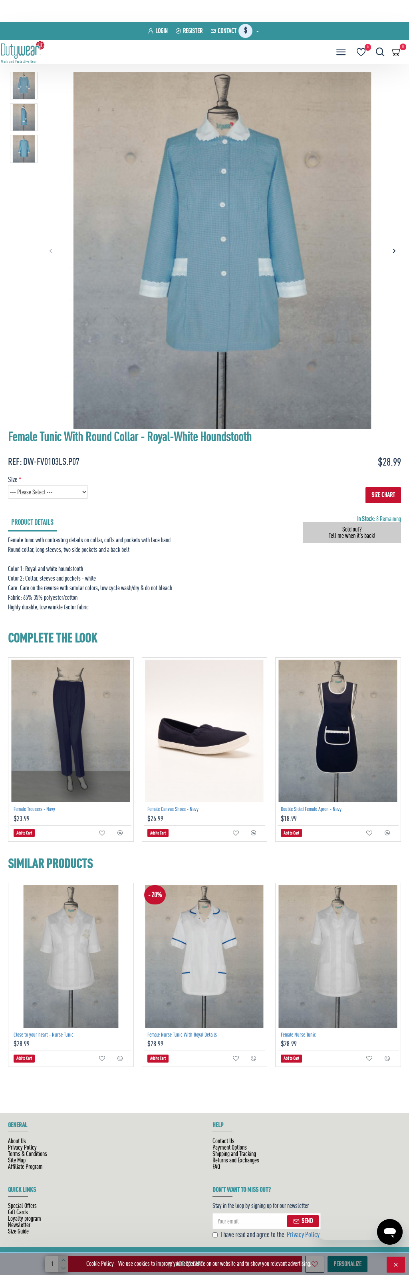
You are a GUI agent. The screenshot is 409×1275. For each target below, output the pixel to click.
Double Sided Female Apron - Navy (311, 809)
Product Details (32, 522)
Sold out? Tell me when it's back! (352, 532)
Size (13, 479)
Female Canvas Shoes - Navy (173, 809)
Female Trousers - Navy (34, 809)
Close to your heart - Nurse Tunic (43, 1034)
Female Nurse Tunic (298, 1034)
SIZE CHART (383, 495)
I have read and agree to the (266, 1235)
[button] (51, 251)
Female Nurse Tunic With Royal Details (182, 1034)
